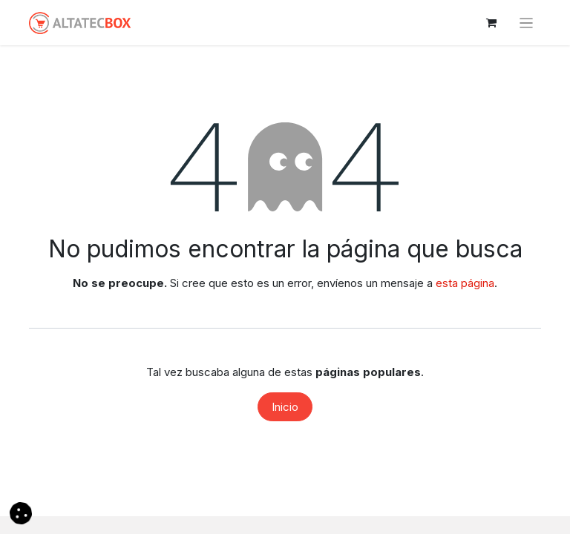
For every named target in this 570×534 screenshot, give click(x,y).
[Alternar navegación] (526, 22)
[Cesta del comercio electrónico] (491, 23)
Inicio (285, 407)
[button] (21, 512)
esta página (465, 283)
